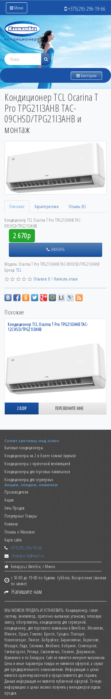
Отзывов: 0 (41, 279)
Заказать (55, 249)
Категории (86, 75)
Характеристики (47, 206)
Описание (17, 206)
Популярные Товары (20, 516)
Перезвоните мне (69, 408)
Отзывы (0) (77, 206)
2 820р (21, 408)
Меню (16, 8)
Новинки (11, 524)
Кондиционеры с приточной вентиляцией (37, 463)
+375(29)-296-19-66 (26, 548)
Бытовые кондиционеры (23, 447)
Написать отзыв (65, 279)
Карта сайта (13, 540)
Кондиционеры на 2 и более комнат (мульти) (40, 455)
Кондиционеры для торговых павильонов (37, 471)
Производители (16, 492)
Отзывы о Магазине (19, 532)
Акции (9, 500)
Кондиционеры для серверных (28, 479)
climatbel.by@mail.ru (27, 556)
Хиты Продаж (14, 508)
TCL (19, 270)
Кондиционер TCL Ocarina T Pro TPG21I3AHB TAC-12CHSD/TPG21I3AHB (48, 326)
